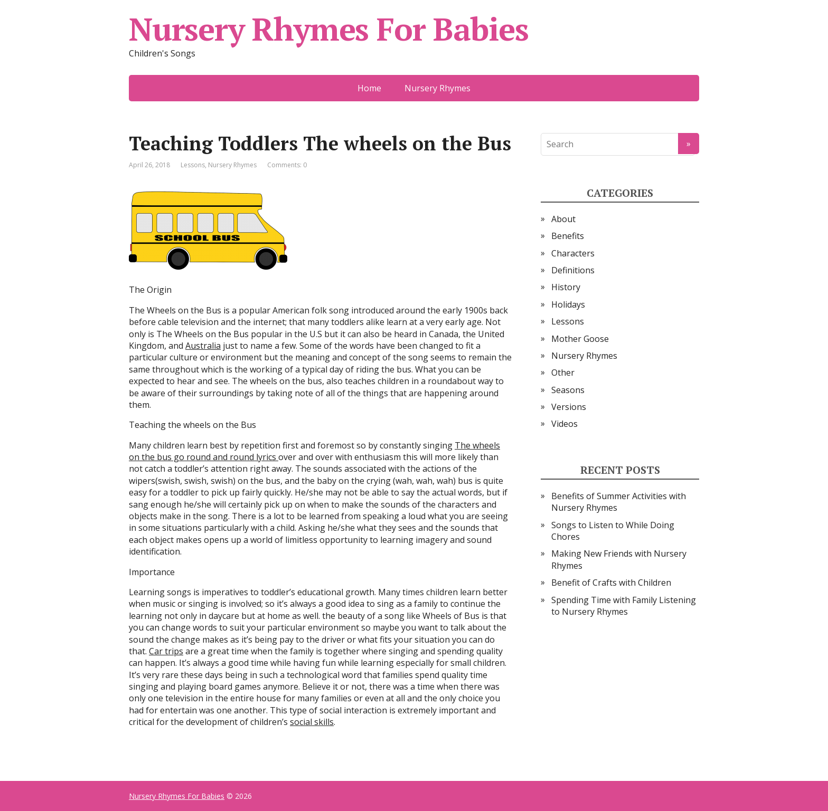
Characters (573, 253)
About (563, 219)
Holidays (568, 304)
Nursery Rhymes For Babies (329, 29)
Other (563, 372)
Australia (203, 345)
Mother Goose (580, 339)
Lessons (193, 164)
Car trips (166, 651)
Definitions (573, 270)
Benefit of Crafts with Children (611, 582)
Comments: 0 (287, 164)
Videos (564, 424)
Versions (568, 407)
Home (369, 88)
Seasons (568, 390)
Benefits (567, 236)
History (565, 287)
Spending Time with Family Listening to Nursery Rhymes (623, 605)
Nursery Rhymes (437, 88)
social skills (312, 722)
